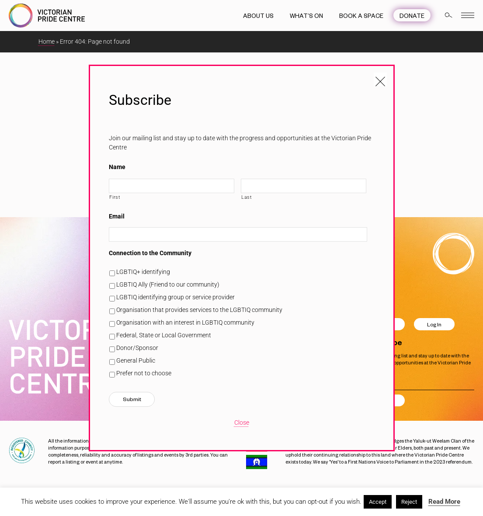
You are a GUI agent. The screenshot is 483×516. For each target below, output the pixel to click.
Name (117, 166)
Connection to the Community (150, 252)
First (114, 197)
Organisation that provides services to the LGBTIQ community (199, 309)
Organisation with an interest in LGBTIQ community (185, 322)
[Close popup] (380, 79)
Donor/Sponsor (137, 347)
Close (241, 422)
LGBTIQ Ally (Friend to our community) (167, 284)
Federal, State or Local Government (163, 335)
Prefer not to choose (143, 373)
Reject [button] (409, 502)
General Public (135, 360)
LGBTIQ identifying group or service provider (175, 297)
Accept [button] (377, 502)
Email (117, 216)
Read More (444, 502)
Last (246, 197)
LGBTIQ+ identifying (143, 271)
